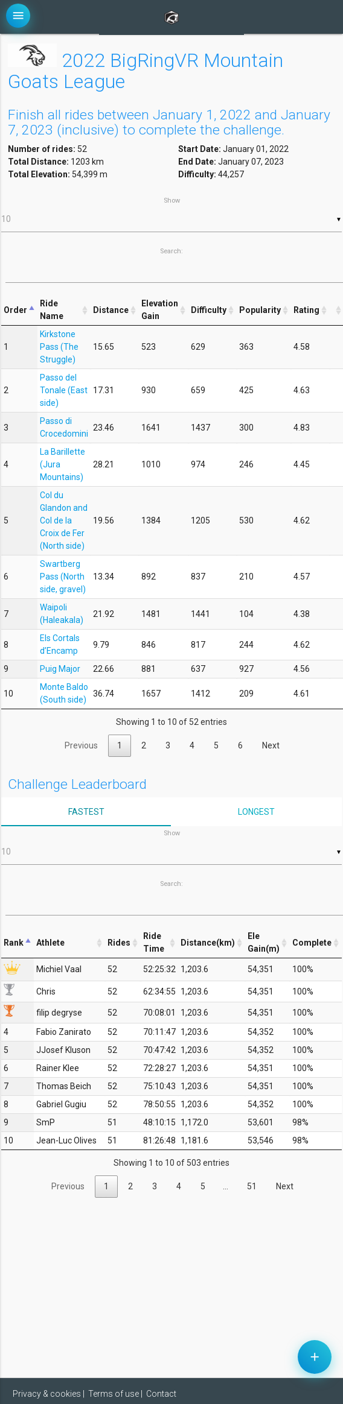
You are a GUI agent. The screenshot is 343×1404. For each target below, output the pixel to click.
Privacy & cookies (47, 1394)
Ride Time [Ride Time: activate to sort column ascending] (153, 942)
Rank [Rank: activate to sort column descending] (14, 942)
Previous (81, 745)
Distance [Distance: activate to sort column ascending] (111, 310)
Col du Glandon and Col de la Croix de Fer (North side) (64, 520)
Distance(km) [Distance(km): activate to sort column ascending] (208, 942)
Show (171, 214)
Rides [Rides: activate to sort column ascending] (118, 942)
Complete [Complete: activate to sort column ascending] (312, 942)
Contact (161, 1394)
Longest (256, 812)
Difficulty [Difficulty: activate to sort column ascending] (208, 310)
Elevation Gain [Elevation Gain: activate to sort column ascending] (159, 310)
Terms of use (113, 1394)
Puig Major (60, 669)
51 (252, 1186)
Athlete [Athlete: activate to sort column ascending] (50, 942)
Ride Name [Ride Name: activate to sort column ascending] (51, 310)
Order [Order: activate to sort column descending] (15, 310)
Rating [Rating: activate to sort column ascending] (306, 310)
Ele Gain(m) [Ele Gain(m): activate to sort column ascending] (264, 942)
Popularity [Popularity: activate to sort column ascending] (260, 310)
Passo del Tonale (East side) (64, 390)
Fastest (86, 812)
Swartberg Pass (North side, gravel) (63, 576)
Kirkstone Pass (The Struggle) (59, 346)
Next (271, 745)
